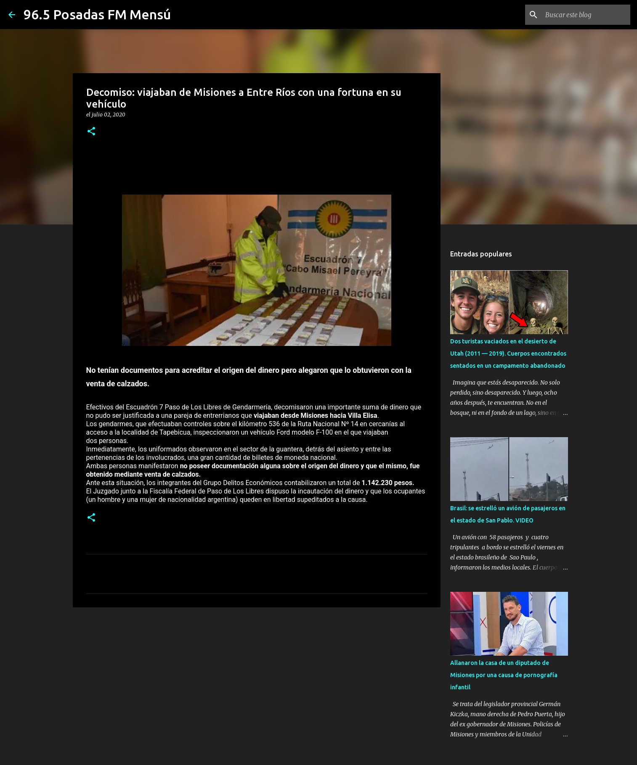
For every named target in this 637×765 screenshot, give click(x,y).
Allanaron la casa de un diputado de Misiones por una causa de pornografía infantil (503, 675)
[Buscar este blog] (586, 15)
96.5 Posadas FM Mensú (97, 14)
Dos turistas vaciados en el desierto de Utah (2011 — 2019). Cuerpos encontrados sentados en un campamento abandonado (508, 353)
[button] (91, 131)
